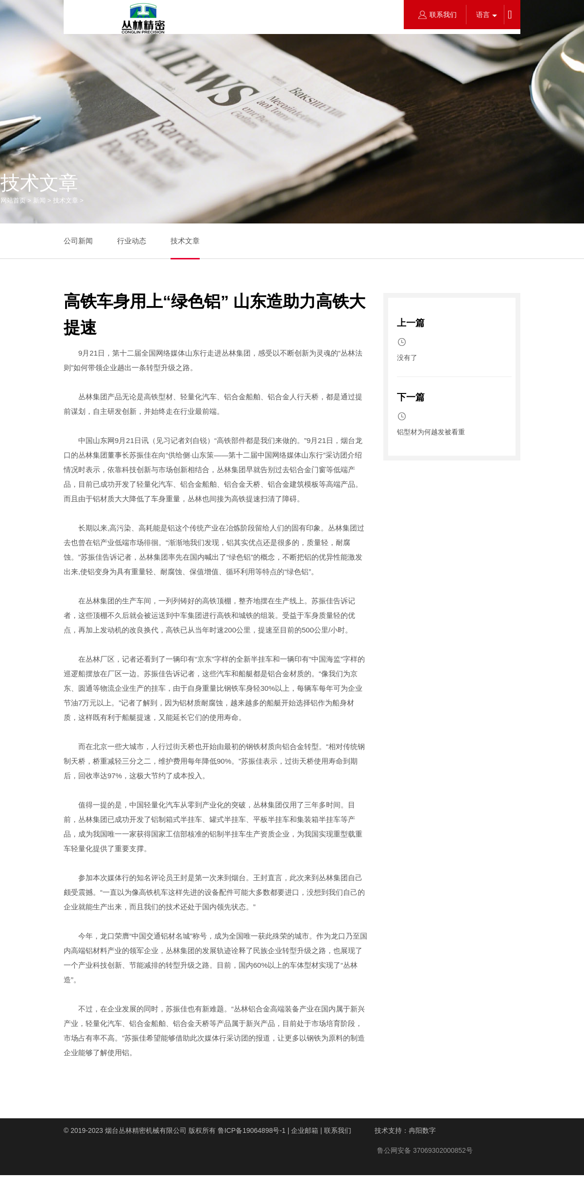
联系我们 (437, 14)
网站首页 (13, 200)
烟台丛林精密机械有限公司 (146, 1130)
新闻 (39, 200)
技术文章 (65, 200)
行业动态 (131, 241)
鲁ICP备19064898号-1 (252, 1130)
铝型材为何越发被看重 (431, 432)
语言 (483, 14)
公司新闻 (78, 241)
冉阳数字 (422, 1130)
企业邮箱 (304, 1130)
